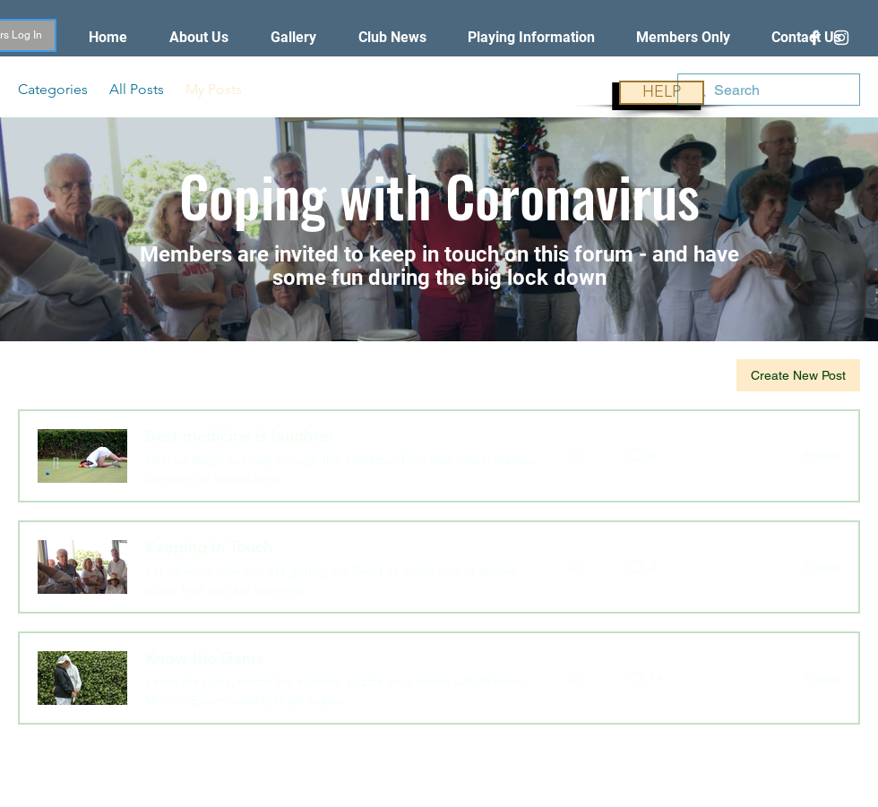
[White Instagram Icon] (841, 37)
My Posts (213, 89)
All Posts (136, 89)
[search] (768, 89)
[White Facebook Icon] (814, 37)
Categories (53, 89)
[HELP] (661, 93)
